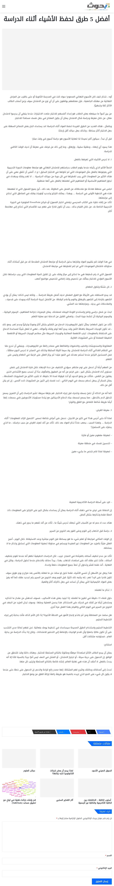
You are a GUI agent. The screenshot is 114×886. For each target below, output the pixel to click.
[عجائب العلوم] (19, 758)
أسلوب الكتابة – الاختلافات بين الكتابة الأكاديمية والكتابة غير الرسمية (95, 801)
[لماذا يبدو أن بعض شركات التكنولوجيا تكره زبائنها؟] (57, 758)
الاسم (108, 855)
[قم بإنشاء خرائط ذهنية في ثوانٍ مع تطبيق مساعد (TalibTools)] (19, 788)
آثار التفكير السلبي (65, 800)
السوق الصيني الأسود (102, 771)
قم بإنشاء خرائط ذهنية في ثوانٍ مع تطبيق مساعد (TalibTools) (19, 801)
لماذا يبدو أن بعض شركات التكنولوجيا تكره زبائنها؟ (62, 772)
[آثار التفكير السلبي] (57, 788)
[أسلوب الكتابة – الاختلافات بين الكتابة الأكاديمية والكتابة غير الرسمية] (95, 788)
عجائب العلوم (29, 771)
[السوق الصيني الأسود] (95, 758)
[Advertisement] (57, 237)
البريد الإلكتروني (104, 868)
